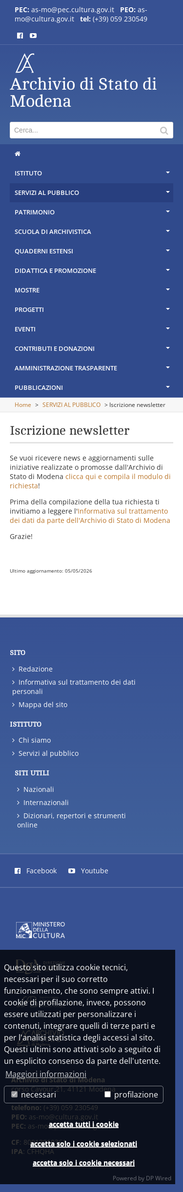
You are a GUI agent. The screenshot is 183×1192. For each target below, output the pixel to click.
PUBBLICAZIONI (93, 390)
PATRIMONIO (93, 214)
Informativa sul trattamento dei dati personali (74, 686)
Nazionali (35, 789)
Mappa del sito (39, 704)
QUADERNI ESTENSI (93, 253)
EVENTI (93, 331)
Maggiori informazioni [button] (45, 1074)
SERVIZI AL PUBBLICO (93, 195)
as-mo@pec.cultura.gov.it (72, 9)
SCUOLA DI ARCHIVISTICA (93, 234)
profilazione (131, 1094)
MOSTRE (93, 292)
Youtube (88, 870)
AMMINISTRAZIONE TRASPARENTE (93, 370)
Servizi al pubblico (45, 753)
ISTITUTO (93, 175)
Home (23, 405)
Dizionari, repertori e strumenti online (71, 820)
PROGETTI (93, 312)
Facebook (36, 870)
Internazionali (43, 802)
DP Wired (158, 1178)
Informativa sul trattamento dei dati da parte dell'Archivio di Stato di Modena (90, 515)
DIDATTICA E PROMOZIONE (93, 273)
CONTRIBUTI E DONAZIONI (93, 351)
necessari (33, 1094)
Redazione (32, 668)
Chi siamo (31, 740)
